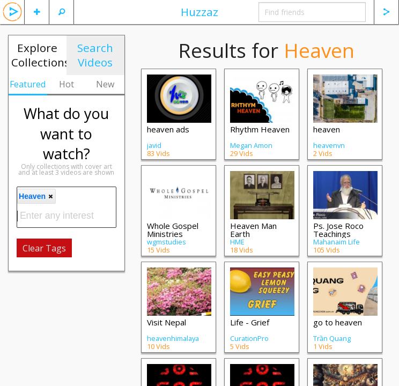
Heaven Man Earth (253, 229)
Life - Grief (249, 322)
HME (237, 242)
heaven (326, 129)
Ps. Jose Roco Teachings (338, 229)
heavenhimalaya (173, 338)
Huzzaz (199, 11)
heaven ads (168, 129)
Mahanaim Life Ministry (336, 245)
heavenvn (329, 145)
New (105, 84)
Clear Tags (44, 248)
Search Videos (95, 55)
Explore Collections (38, 55)
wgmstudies (166, 242)
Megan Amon (251, 145)
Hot (66, 84)
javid (154, 145)
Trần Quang (332, 338)
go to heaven (337, 322)
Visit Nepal (166, 322)
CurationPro (249, 338)
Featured (28, 84)
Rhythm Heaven (260, 129)
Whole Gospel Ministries (172, 229)
